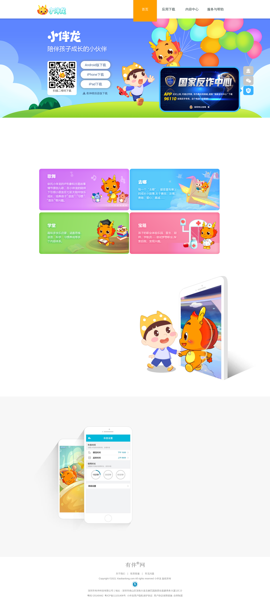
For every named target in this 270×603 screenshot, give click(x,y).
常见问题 (149, 573)
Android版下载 (95, 65)
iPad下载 (95, 84)
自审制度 (178, 595)
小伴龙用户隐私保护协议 (139, 595)
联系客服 (135, 573)
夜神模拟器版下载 (96, 93)
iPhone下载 (95, 74)
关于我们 (120, 573)
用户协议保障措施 (163, 595)
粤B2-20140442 (95, 595)
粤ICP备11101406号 (115, 595)
